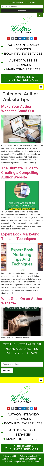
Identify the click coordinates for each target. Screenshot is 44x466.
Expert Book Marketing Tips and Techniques (20, 236)
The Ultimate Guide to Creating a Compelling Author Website (19, 172)
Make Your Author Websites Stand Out (17, 108)
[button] (41, 87)
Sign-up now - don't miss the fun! (22, 2)
